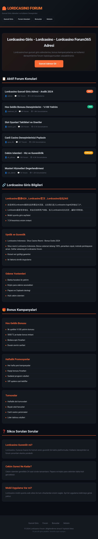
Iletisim (49, 19)
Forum (45, 523)
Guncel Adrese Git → (49, 63)
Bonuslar (38, 19)
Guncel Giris (8, 19)
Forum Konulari (24, 19)
